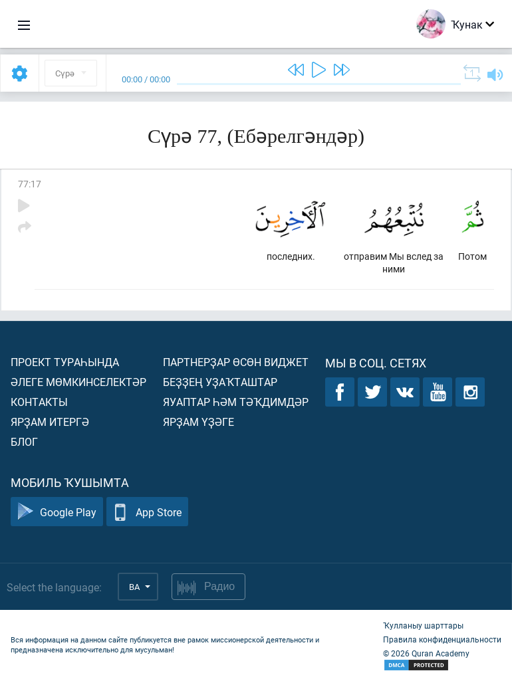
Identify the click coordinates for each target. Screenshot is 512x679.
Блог (24, 441)
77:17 (29, 183)
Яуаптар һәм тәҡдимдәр (236, 402)
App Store (147, 512)
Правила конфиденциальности (442, 639)
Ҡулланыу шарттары (423, 625)
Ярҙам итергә (50, 422)
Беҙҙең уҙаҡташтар (220, 382)
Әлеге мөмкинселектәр (78, 382)
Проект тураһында (65, 362)
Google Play (56, 512)
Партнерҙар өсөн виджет (236, 362)
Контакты (39, 402)
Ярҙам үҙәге (198, 422)
